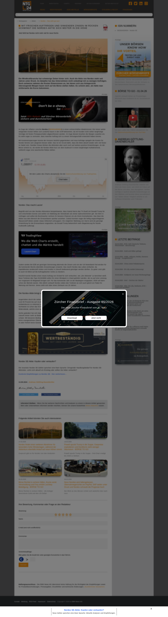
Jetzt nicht (96, 318)
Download (72, 318)
